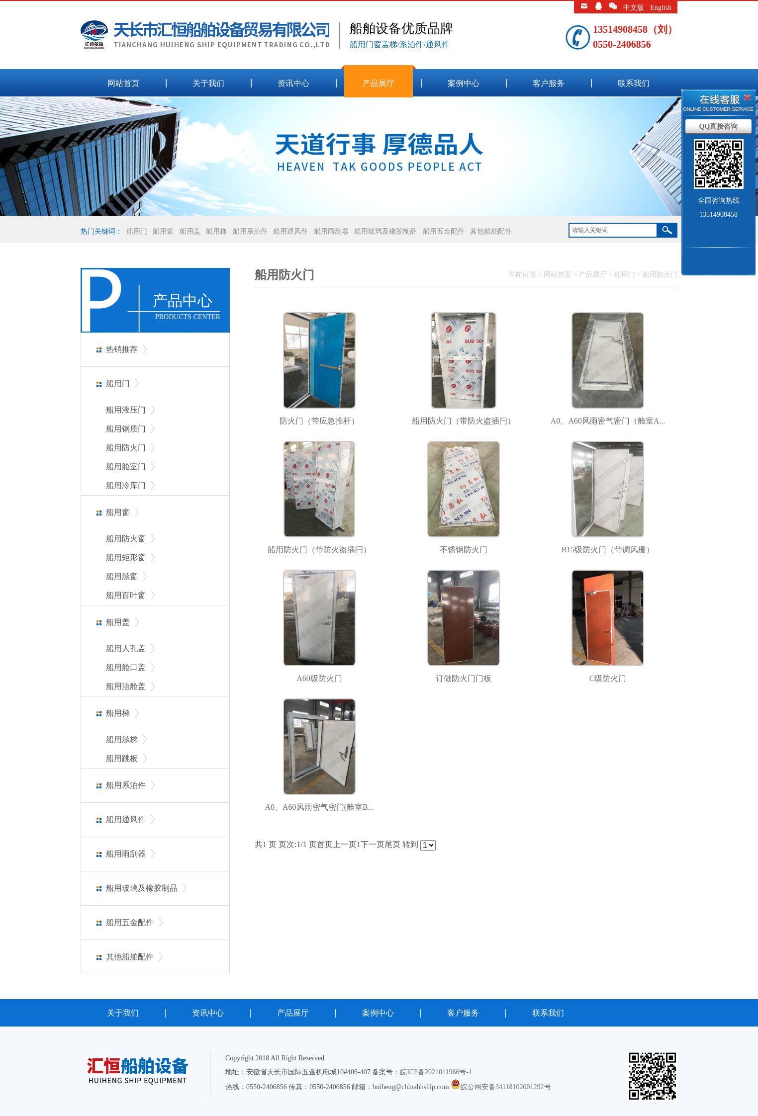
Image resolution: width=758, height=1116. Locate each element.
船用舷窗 (122, 576)
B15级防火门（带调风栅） (608, 549)
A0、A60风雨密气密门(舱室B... (319, 807)
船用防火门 (126, 447)
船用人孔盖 (126, 648)
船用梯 (216, 231)
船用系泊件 (250, 231)
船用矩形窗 (126, 557)
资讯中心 (293, 83)
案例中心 (463, 83)
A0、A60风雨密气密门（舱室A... (608, 421)
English (660, 7)
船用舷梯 (122, 739)
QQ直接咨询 (718, 126)
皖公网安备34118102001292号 (506, 1087)
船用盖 (190, 231)
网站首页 (123, 83)
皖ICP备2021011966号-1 (436, 1072)
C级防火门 (608, 678)
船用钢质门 (126, 429)
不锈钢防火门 (463, 549)
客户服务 (549, 83)
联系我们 (634, 83)
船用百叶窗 (126, 595)
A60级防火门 (319, 678)
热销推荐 (122, 349)
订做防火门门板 (463, 678)
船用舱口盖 (126, 667)
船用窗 (163, 231)
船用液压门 (126, 410)
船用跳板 (122, 758)
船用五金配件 (444, 231)
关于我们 (208, 83)
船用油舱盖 (126, 686)
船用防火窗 (126, 538)
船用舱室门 (126, 466)
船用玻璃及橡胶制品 (385, 231)
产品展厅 (378, 83)
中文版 (633, 7)
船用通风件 (290, 231)
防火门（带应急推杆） (319, 421)
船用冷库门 (126, 485)
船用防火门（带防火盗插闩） (463, 421)
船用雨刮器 (331, 231)
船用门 (136, 231)
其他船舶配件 (491, 231)
